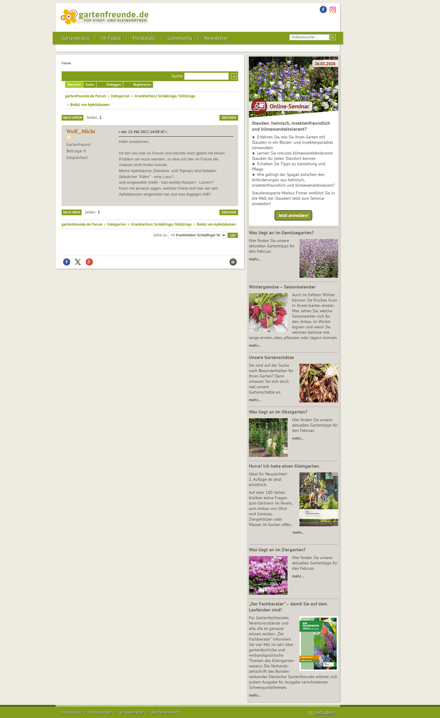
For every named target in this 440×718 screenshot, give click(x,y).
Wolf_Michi (80, 131)
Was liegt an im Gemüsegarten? (281, 232)
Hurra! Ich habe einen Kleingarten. (284, 466)
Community (180, 38)
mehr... (254, 695)
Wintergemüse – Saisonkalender (282, 287)
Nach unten (72, 117)
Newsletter (216, 38)
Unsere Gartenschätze (271, 357)
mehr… (255, 259)
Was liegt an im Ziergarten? (277, 549)
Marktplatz (144, 38)
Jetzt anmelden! (293, 215)
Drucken (229, 117)
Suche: (177, 76)
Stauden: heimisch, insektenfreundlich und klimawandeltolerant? (291, 126)
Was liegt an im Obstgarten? (278, 412)
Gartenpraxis (75, 38)
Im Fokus (111, 38)
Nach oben (71, 212)
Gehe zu (160, 234)
